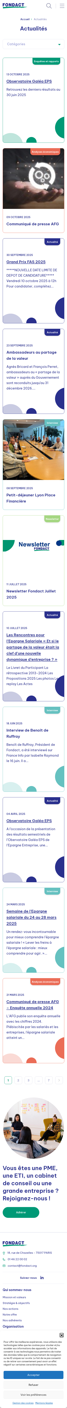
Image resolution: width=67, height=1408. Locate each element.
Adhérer (21, 1212)
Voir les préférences (33, 1394)
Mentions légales (44, 1403)
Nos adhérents (12, 1320)
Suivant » (59, 1080)
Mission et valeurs (14, 1297)
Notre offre (10, 1314)
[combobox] (33, 44)
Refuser (33, 1385)
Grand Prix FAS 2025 (26, 261)
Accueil (25, 19)
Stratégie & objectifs (16, 1303)
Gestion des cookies (23, 1403)
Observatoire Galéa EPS (29, 81)
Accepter (33, 1375)
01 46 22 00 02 (15, 1259)
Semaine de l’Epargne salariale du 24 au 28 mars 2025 (31, 917)
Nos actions (10, 1308)
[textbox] (33, 44)
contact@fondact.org (20, 1265)
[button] (61, 1335)
